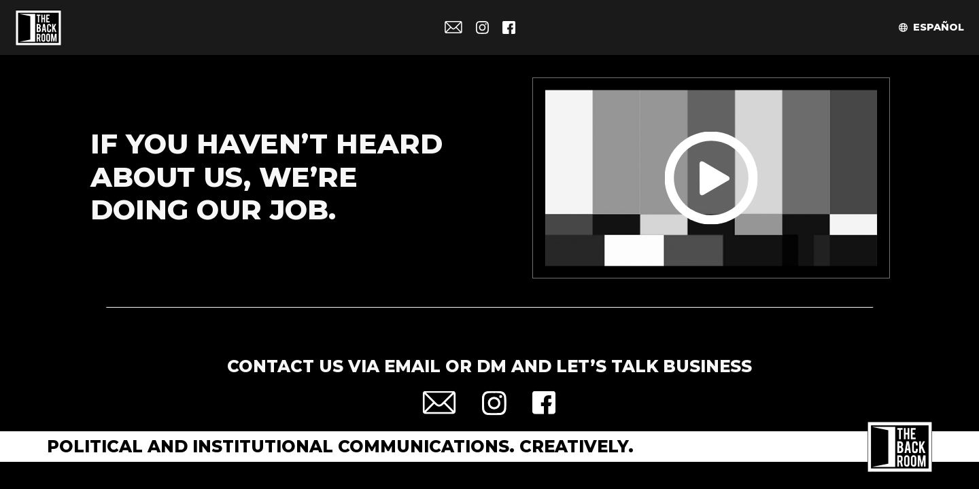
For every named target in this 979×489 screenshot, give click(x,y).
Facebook (508, 27)
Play (711, 178)
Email (453, 27)
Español (938, 27)
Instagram (482, 27)
